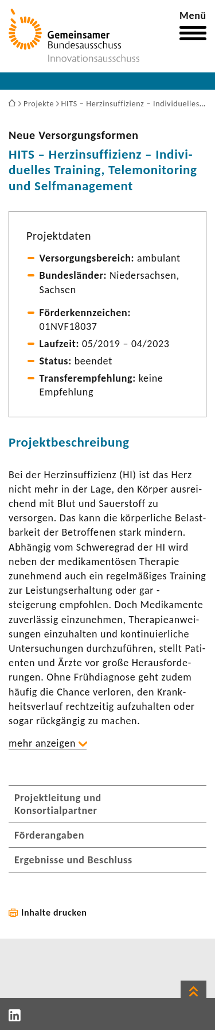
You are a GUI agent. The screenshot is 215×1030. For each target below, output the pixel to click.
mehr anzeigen (42, 743)
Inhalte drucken (54, 912)
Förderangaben (49, 835)
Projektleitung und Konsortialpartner (57, 804)
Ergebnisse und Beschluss (73, 860)
